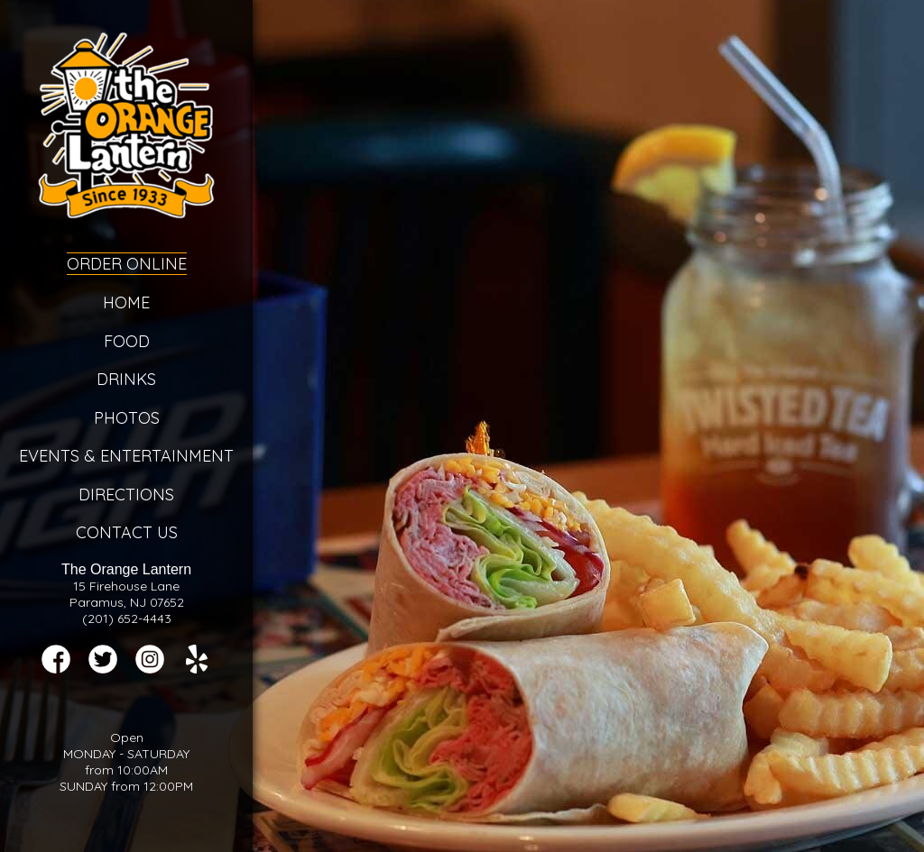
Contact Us (127, 532)
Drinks (126, 379)
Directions (126, 494)
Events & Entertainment (126, 455)
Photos (127, 418)
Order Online (127, 263)
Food (127, 341)
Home (126, 302)
